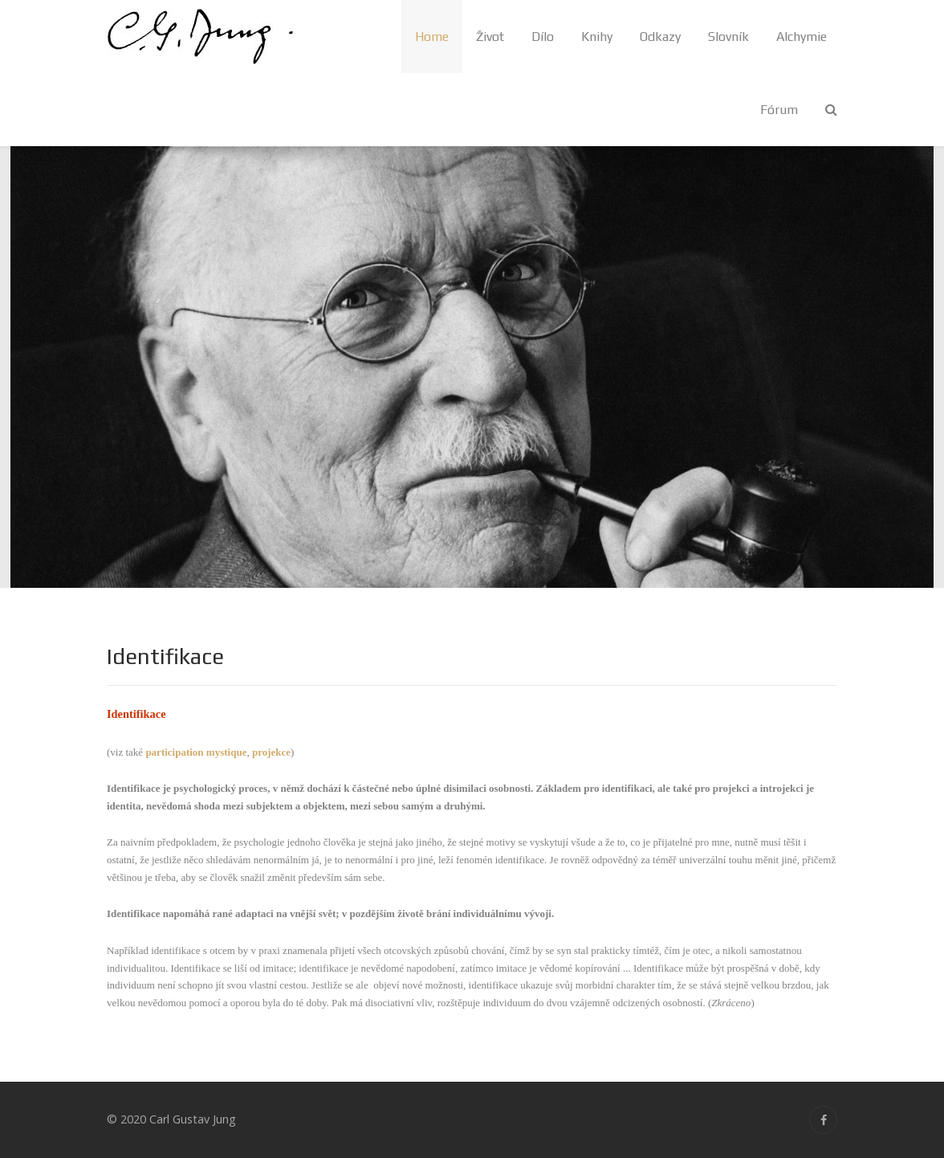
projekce (271, 752)
